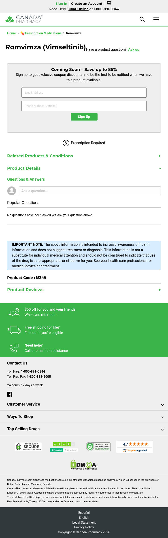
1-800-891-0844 (33, 371)
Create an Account (86, 4)
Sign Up (84, 117)
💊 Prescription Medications (41, 33)
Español (84, 513)
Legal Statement (84, 523)
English (84, 518)
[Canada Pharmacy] (24, 19)
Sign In (61, 4)
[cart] (109, 4)
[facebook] (9, 393)
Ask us (133, 49)
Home (12, 33)
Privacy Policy (84, 527)
